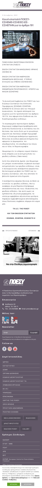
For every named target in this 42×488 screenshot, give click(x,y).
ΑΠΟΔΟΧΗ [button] (13, 484)
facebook (4, 349)
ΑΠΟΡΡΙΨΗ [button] (27, 484)
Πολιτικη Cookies (10, 412)
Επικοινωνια (8, 396)
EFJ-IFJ (5, 389)
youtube (15, 349)
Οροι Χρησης (8, 404)
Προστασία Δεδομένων (19, 478)
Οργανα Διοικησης (11, 373)
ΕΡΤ (4, 455)
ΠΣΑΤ (5, 447)
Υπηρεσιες (7, 393)
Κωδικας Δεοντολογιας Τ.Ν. (15, 381)
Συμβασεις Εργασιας (11, 385)
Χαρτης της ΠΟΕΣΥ (11, 400)
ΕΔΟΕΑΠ (6, 440)
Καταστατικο (9, 366)
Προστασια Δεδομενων (13, 408)
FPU (12, 465)
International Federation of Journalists (14, 320)
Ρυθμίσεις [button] (13, 479)
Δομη (5, 370)
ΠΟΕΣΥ (22, 5)
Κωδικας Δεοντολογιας (13, 377)
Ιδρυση (6, 362)
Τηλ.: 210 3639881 (11, 309)
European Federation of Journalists (5, 320)
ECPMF (18, 460)
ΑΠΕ (4, 451)
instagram (10, 349)
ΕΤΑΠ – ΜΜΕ (8, 444)
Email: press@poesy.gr (30, 309)
